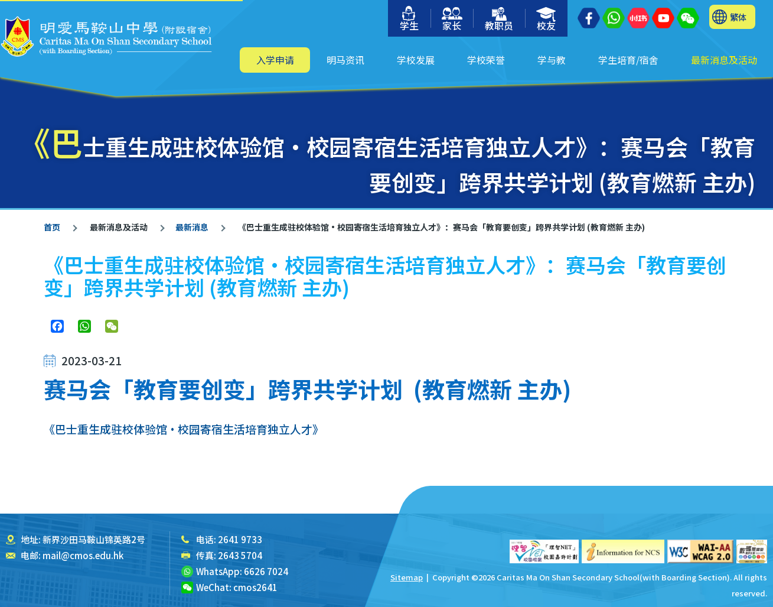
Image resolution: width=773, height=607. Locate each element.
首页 (52, 227)
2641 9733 (240, 539)
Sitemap (406, 577)
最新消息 (191, 227)
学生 (409, 19)
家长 (452, 20)
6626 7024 (266, 571)
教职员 (499, 20)
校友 (546, 20)
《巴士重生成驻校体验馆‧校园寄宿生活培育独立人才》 (184, 429)
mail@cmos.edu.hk (83, 555)
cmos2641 (255, 587)
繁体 (738, 17)
